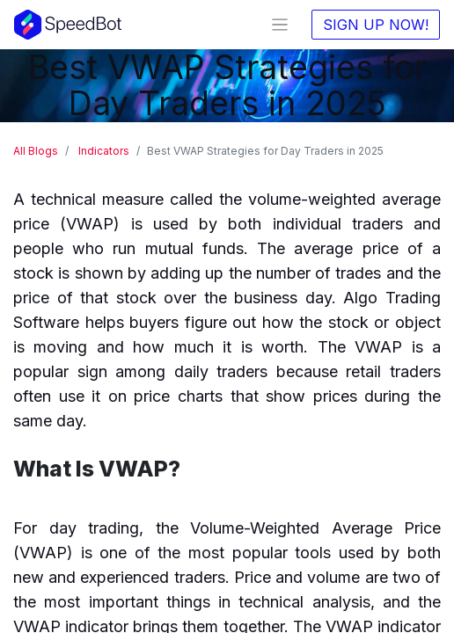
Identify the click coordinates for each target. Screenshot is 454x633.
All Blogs (35, 150)
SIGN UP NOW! (375, 24)
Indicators (103, 150)
